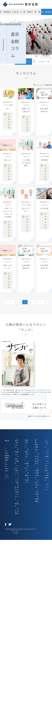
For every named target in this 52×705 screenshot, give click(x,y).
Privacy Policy (14, 531)
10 (25, 302)
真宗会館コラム (46, 13)
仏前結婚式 (17, 504)
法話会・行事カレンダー (17, 470)
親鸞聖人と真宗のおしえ (9, 13)
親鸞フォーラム (28, 13)
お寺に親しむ (16, 442)
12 (35, 302)
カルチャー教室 (17, 480)
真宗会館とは (17, 452)
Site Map (15, 533)
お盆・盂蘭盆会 (17, 511)
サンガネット (46, 442)
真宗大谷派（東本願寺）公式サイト (46, 54)
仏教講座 (19, 13)
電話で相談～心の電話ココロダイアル (17, 492)
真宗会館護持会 (37, 499)
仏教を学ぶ (20, 22)
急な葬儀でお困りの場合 (37, 473)
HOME (13, 22)
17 (46, 302)
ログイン (36, 54)
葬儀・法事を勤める (36, 444)
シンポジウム (42, 61)
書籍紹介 (37, 13)
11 (30, 302)
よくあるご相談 (37, 492)
